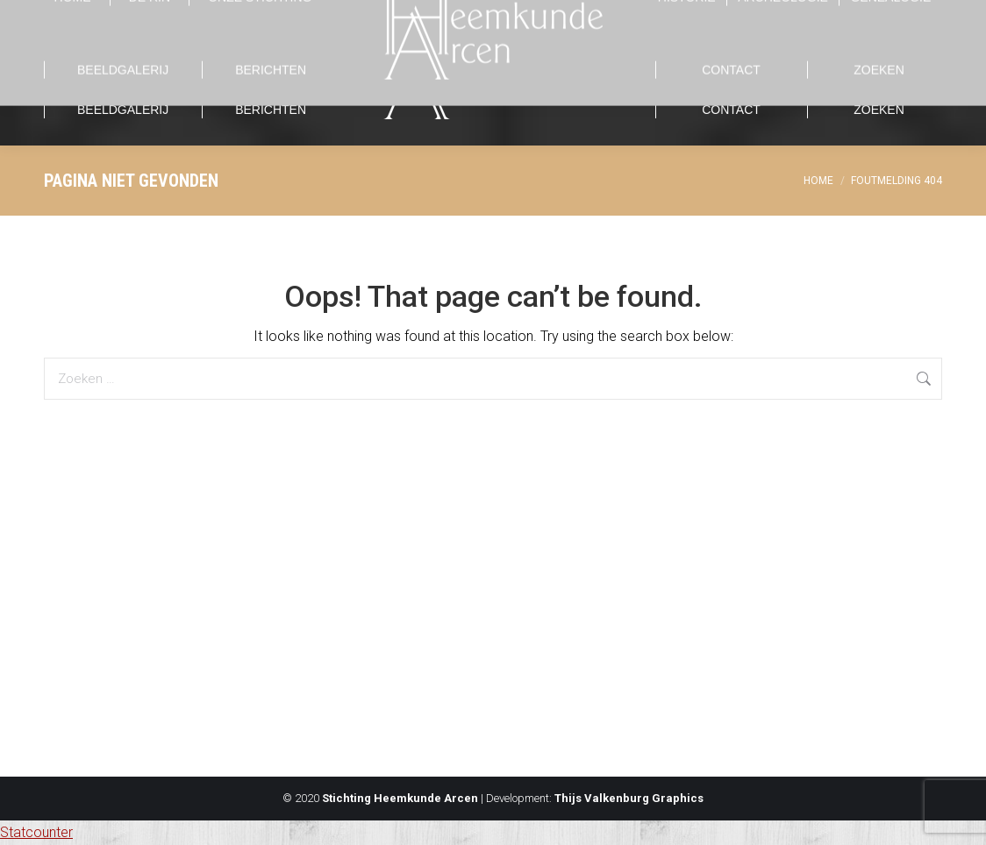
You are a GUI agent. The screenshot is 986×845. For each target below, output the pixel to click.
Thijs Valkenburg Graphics (629, 798)
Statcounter (36, 832)
